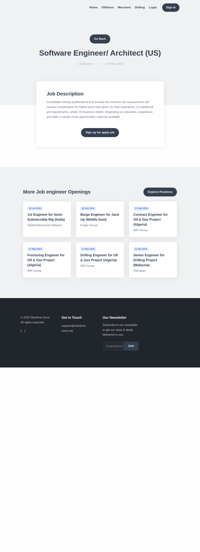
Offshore (108, 7)
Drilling (140, 7)
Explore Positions (160, 192)
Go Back (100, 38)
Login (153, 7)
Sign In (171, 7)
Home (93, 7)
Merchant (124, 7)
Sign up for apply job (99, 132)
